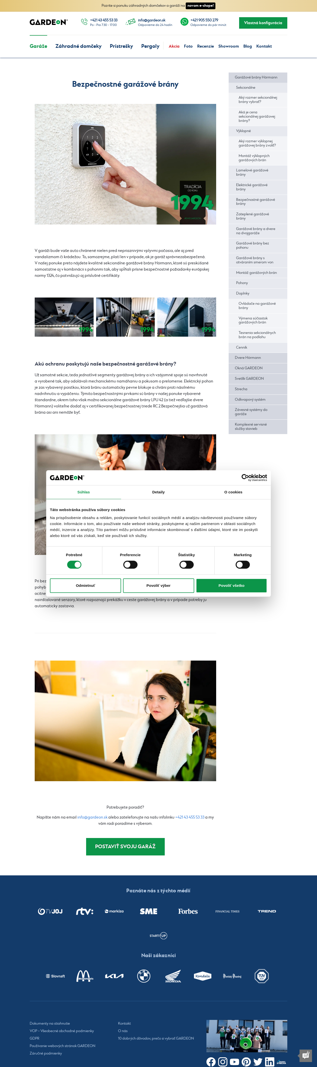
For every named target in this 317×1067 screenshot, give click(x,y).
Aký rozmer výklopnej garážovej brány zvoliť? (257, 143)
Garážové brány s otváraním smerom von (254, 260)
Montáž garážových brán (256, 273)
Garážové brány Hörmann (256, 77)
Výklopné (243, 131)
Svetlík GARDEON (249, 379)
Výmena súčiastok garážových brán (253, 320)
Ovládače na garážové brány (257, 306)
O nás (123, 1032)
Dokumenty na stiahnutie (50, 1024)
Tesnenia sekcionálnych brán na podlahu (257, 335)
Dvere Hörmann (248, 358)
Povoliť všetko (232, 585)
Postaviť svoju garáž (125, 847)
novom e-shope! (200, 5)
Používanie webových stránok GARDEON (62, 1047)
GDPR (34, 1039)
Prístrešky (121, 46)
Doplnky (242, 293)
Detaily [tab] (158, 492)
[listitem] (50, 912)
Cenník (241, 347)
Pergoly (150, 46)
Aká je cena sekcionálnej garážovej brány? (257, 116)
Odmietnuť (85, 585)
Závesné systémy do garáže (251, 412)
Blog (247, 46)
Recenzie (205, 46)
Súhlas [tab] (83, 492)
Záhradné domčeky (78, 46)
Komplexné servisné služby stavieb (251, 426)
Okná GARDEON (249, 368)
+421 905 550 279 (204, 20)
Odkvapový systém (250, 399)
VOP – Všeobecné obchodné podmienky (62, 1032)
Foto (188, 46)
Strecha (241, 389)
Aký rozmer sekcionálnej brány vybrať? (258, 99)
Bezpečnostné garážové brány (255, 202)
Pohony (242, 283)
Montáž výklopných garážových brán (254, 158)
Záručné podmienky (46, 1054)
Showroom (228, 46)
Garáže (38, 46)
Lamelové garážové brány (252, 172)
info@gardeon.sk (151, 20)
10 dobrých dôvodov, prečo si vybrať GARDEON (156, 1039)
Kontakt (264, 46)
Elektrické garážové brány (252, 187)
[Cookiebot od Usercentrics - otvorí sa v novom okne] (245, 477)
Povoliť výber (158, 585)
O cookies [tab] (233, 492)
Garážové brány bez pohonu (252, 245)
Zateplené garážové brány (252, 216)
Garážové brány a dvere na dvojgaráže (255, 231)
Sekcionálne (245, 87)
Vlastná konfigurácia (263, 22)
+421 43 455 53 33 (103, 20)
